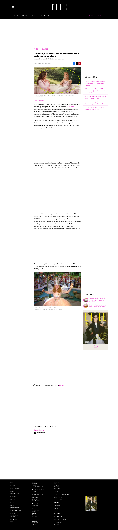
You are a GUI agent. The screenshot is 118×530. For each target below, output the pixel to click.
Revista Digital (95, 346)
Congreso (57, 482)
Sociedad (57, 488)
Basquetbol (35, 496)
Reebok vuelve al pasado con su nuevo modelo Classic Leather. (97, 305)
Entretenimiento (15, 523)
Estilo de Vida (14, 515)
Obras (34, 513)
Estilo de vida (44, 16)
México (34, 524)
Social (56, 514)
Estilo (12, 521)
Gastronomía (14, 507)
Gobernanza (58, 516)
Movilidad (57, 518)
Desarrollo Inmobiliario (61, 494)
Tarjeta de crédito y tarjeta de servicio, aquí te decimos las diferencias (97, 300)
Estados (56, 485)
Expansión (35, 504)
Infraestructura (59, 496)
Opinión (56, 486)
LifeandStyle (36, 517)
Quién (12, 492)
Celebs (33, 16)
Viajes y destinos (15, 510)
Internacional (36, 510)
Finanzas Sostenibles (60, 519)
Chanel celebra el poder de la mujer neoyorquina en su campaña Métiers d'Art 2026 (95, 83)
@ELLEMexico (41, 432)
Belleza (24, 16)
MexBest (13, 506)
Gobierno (35, 522)
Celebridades (41, 49)
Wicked (62, 385)
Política (34, 521)
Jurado (12, 516)
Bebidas (12, 509)
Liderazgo (57, 505)
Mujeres (34, 516)
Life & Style (14, 520)
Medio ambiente (59, 513)
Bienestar (13, 513)
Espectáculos (14, 493)
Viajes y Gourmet (15, 501)
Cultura (12, 502)
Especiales (57, 508)
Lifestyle (34, 499)
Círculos (13, 496)
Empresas (35, 505)
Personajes (13, 512)
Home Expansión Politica (40, 507)
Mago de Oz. (70, 107)
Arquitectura (58, 497)
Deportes (35, 482)
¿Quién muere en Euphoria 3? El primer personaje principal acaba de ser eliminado (95, 91)
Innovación (58, 521)
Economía (35, 508)
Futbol (34, 491)
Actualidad (57, 503)
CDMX (55, 483)
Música (34, 485)
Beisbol (34, 493)
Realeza (12, 494)
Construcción (58, 493)
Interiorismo (58, 499)
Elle (11, 482)
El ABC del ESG (58, 522)
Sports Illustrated (37, 490)
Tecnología (36, 511)
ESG (33, 514)
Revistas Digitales (95, 15)
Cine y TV (35, 483)
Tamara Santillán (39, 430)
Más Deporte (36, 497)
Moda (16, 16)
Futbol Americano (37, 494)
